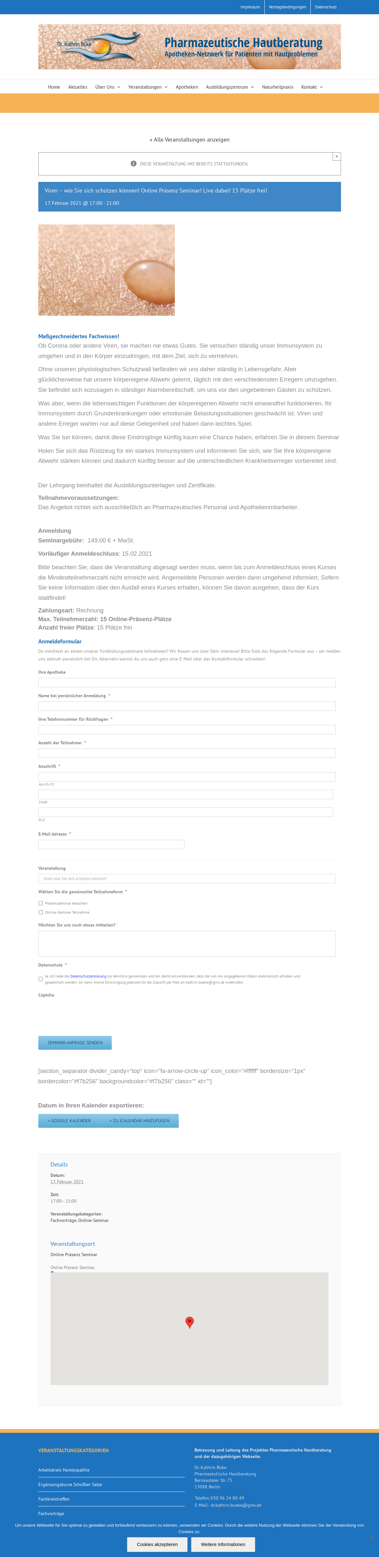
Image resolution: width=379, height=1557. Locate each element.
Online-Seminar (93, 1220)
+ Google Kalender (69, 1121)
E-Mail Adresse (54, 834)
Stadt (43, 801)
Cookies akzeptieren (157, 1544)
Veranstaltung (52, 868)
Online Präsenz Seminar (74, 1254)
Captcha (46, 995)
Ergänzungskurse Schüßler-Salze (70, 1484)
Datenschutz (52, 965)
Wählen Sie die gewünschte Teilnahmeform (82, 892)
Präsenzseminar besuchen (66, 903)
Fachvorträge (63, 1220)
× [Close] (337, 156)
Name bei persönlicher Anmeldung (74, 696)
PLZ (42, 819)
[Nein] (371, 1537)
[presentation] (87, 1013)
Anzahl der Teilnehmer (62, 743)
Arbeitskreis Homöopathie (64, 1470)
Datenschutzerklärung (88, 976)
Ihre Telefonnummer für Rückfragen (75, 719)
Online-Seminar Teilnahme (67, 912)
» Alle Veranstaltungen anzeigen (190, 139)
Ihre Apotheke (52, 672)
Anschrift (49, 766)
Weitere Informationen (223, 1544)
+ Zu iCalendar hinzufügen (139, 1121)
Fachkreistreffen (54, 1499)
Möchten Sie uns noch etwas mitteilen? (76, 925)
